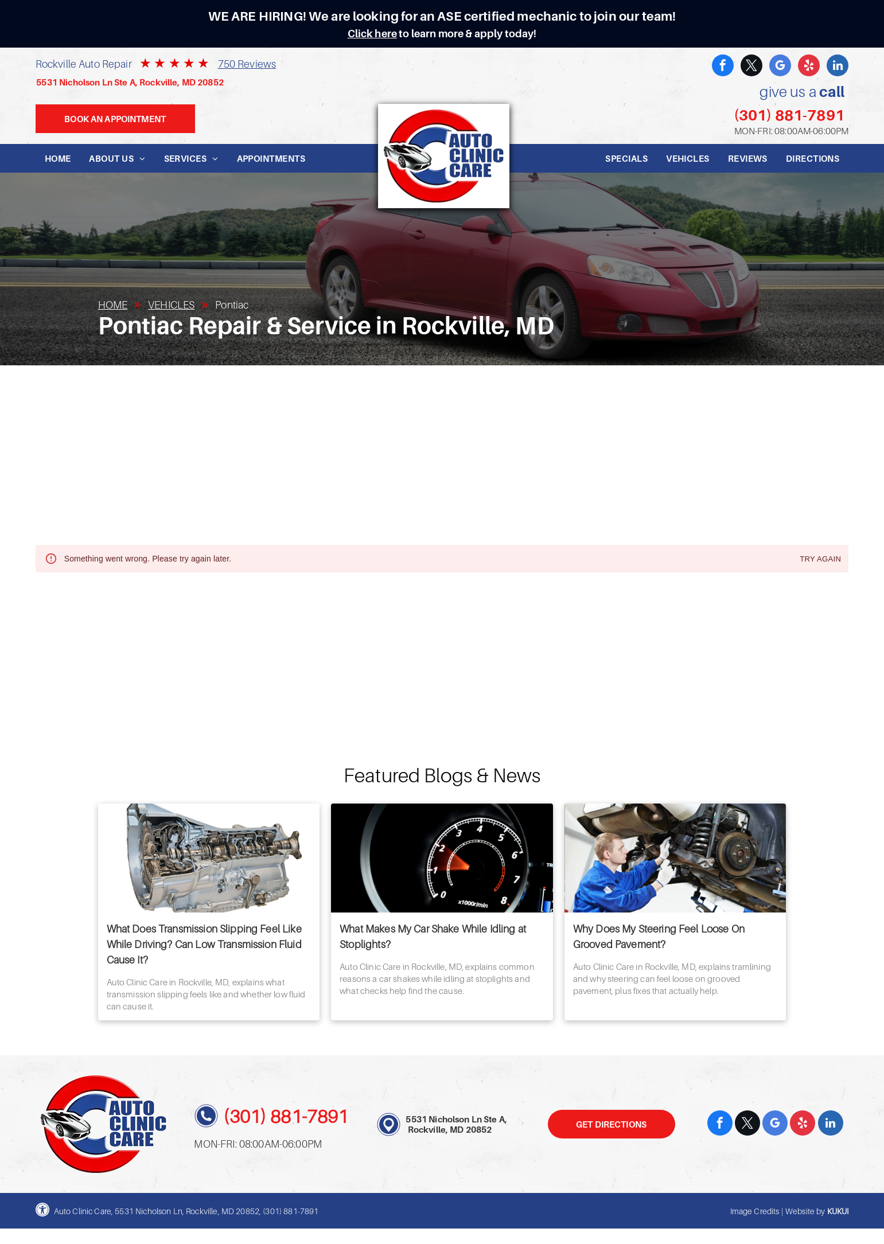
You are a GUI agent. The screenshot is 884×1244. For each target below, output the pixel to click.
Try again (820, 559)
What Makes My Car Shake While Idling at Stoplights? (433, 936)
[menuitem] (58, 158)
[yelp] (809, 66)
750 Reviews (247, 64)
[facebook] (723, 66)
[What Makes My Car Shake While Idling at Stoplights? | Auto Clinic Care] (442, 858)
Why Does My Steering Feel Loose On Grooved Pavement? (659, 936)
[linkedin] (837, 66)
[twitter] (751, 66)
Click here (373, 34)
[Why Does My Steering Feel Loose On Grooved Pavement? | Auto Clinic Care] (675, 858)
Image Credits (755, 1211)
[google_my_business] (780, 66)
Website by (805, 1211)
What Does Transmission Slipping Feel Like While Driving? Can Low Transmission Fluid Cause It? (204, 944)
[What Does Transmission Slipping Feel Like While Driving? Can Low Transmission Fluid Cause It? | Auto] (209, 858)
